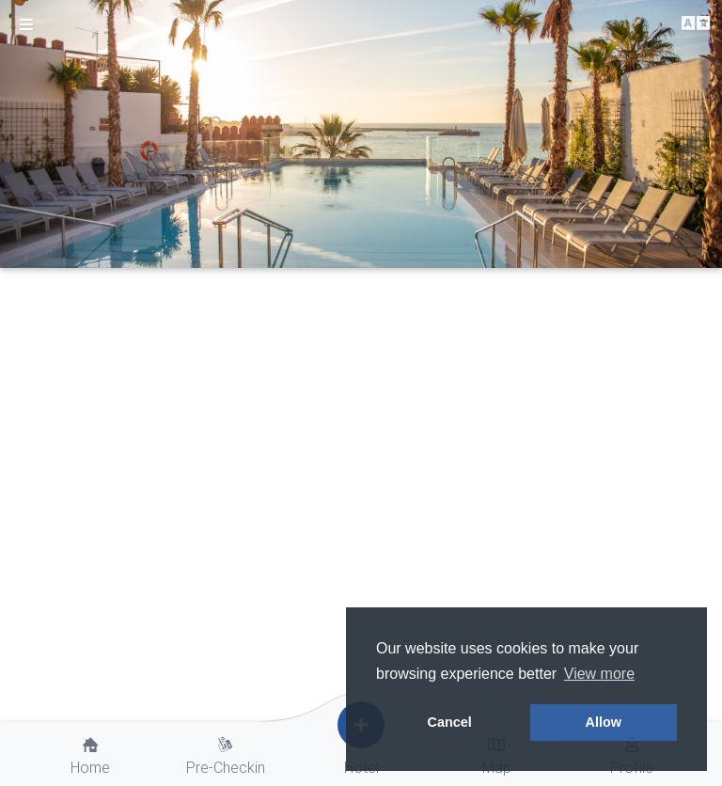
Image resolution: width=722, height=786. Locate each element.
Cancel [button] (450, 722)
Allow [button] (603, 722)
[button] (695, 24)
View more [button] (599, 674)
